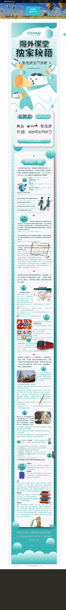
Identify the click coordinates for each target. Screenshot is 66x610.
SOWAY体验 (31, 2)
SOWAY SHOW (39, 2)
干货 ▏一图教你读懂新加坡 (34, 565)
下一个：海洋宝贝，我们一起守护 (51, 565)
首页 (8, 19)
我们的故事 (46, 2)
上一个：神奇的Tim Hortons (16, 565)
